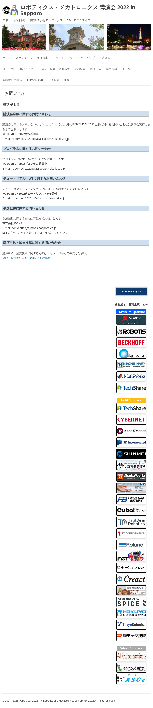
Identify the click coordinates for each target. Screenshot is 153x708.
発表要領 (104, 58)
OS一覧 (126, 69)
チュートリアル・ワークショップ (74, 58)
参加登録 (79, 69)
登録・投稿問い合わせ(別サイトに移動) (27, 258)
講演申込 (95, 69)
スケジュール (24, 58)
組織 (67, 80)
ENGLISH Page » (131, 291)
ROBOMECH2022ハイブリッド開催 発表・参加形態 (36, 69)
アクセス (53, 80)
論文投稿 (111, 69)
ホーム (6, 58)
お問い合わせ (35, 80)
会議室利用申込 (12, 80)
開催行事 (42, 58)
